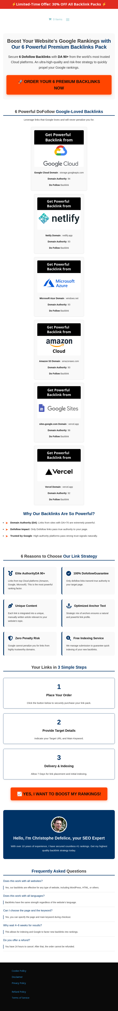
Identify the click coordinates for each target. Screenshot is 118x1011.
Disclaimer (17, 976)
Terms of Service (20, 997)
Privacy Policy (19, 983)
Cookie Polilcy (19, 970)
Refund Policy (19, 991)
